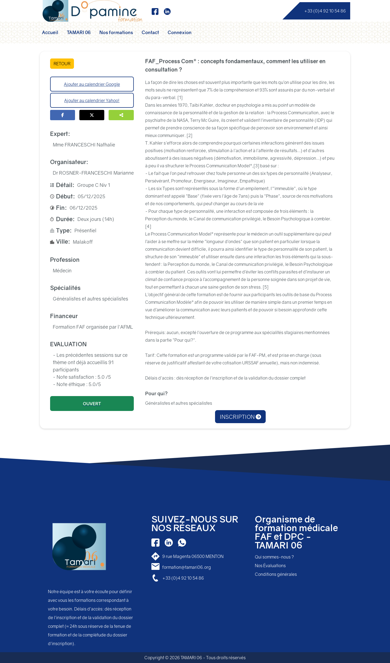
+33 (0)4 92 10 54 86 (325, 11)
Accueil (50, 32)
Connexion (179, 32)
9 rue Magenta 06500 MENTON (192, 556)
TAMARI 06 (79, 32)
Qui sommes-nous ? (274, 557)
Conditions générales (276, 574)
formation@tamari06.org (186, 567)
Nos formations (116, 32)
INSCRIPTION (240, 416)
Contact (150, 32)
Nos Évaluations (270, 565)
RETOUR (62, 63)
